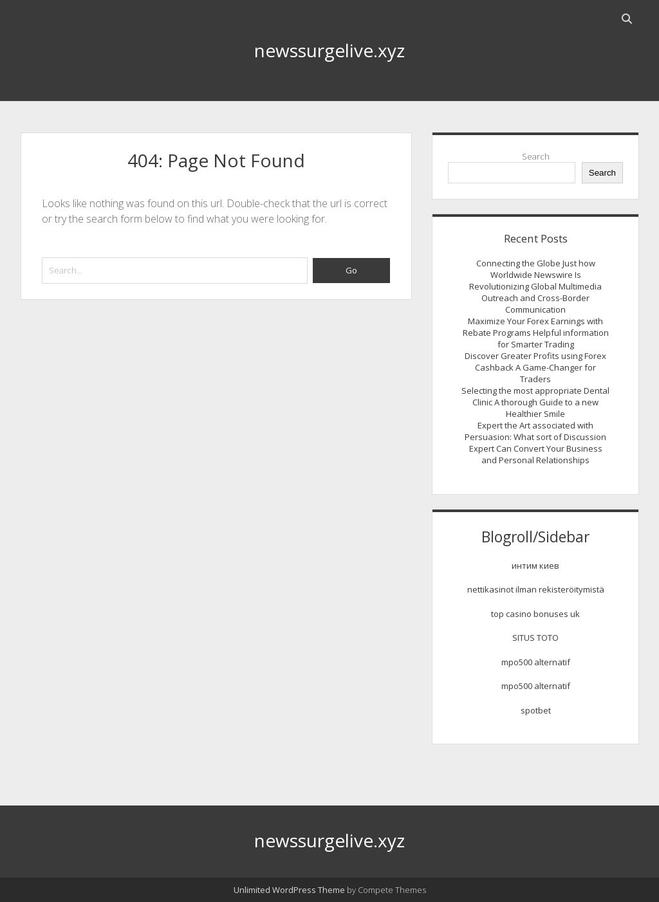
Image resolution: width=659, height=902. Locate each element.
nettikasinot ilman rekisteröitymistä (535, 589)
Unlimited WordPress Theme (289, 890)
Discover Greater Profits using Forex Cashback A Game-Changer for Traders (535, 367)
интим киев (535, 565)
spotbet (536, 710)
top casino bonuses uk (535, 614)
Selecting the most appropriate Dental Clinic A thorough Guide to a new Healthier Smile (535, 402)
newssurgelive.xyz (329, 50)
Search (536, 156)
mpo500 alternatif (535, 662)
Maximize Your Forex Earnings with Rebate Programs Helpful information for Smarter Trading (536, 332)
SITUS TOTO (535, 637)
